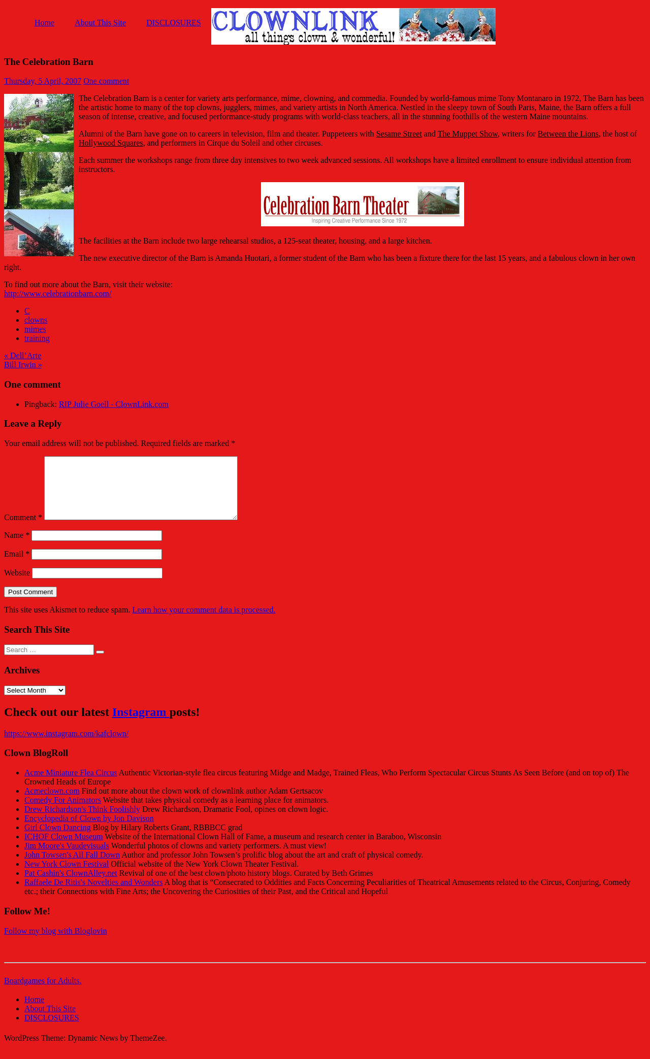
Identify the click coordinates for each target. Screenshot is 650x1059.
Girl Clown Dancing (57, 839)
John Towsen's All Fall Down (72, 867)
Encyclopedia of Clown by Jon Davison (89, 830)
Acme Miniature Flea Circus (70, 784)
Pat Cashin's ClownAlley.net (70, 885)
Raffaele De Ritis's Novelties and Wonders (93, 894)
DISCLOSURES (173, 22)
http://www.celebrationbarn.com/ (57, 293)
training (37, 338)
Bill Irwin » (23, 364)
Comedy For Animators (62, 812)
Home (44, 22)
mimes (35, 329)
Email (16, 566)
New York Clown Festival (66, 876)
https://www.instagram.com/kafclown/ (66, 745)
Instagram (141, 724)
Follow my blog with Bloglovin (55, 943)
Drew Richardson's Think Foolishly (82, 821)
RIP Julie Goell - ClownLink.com (114, 404)
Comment (23, 529)
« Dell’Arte (22, 355)
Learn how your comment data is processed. (203, 622)
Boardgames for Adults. (42, 992)
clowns (35, 320)
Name (16, 547)
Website (17, 584)
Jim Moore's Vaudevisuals (66, 857)
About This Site (100, 22)
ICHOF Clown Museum (63, 848)
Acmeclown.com (52, 803)
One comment (106, 81)
